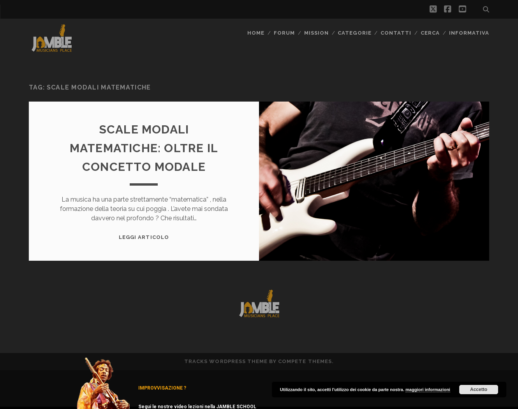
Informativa (469, 33)
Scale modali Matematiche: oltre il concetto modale (144, 148)
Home (255, 33)
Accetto (478, 389)
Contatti (396, 33)
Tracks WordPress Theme (226, 361)
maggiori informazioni (427, 389)
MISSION (316, 33)
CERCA (430, 33)
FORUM (284, 33)
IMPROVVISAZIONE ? (162, 388)
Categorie (354, 33)
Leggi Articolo (144, 237)
